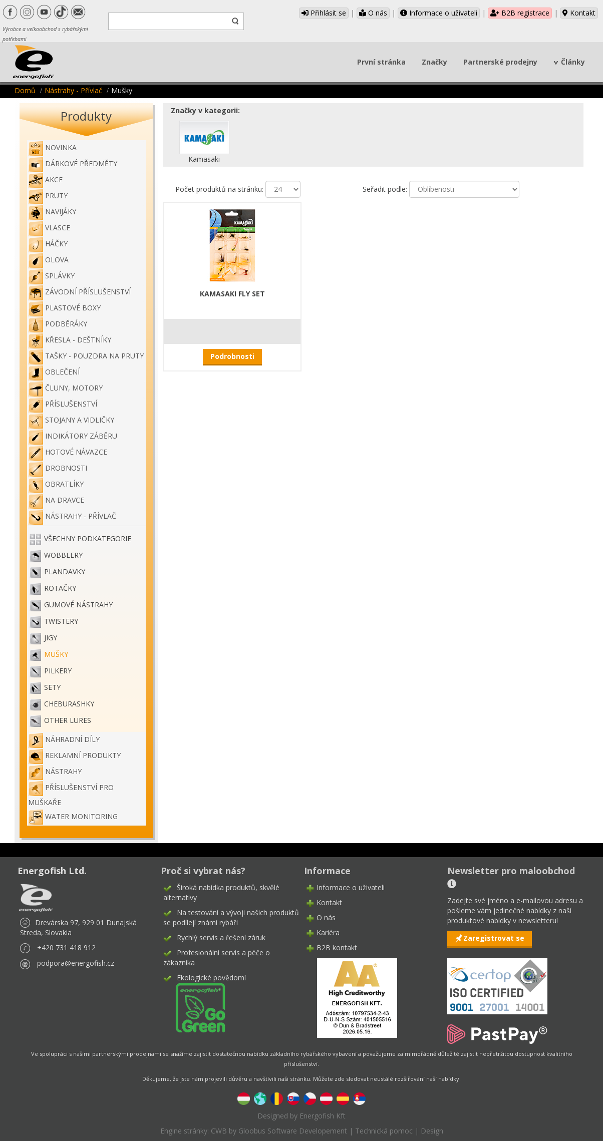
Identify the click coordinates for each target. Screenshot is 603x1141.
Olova (48, 259)
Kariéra (328, 932)
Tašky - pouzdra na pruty (86, 355)
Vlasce (49, 227)
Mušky (56, 654)
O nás (373, 13)
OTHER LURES (67, 720)
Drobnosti (57, 468)
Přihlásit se (324, 13)
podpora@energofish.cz (75, 963)
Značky (434, 62)
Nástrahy (55, 771)
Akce (45, 179)
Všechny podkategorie (87, 538)
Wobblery (63, 555)
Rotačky (60, 588)
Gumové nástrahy (78, 604)
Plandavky (64, 571)
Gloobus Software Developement (292, 1130)
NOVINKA (52, 147)
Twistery (61, 621)
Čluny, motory (65, 388)
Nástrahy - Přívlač (73, 90)
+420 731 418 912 (66, 947)
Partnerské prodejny (500, 62)
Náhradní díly (64, 739)
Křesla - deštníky (69, 339)
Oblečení (54, 371)
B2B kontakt (337, 947)
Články (573, 62)
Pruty (48, 195)
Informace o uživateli (438, 13)
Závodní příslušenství (79, 291)
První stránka (381, 62)
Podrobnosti (232, 356)
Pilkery (58, 670)
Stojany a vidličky (71, 420)
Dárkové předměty (72, 163)
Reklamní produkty (74, 755)
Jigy (50, 637)
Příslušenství (62, 404)
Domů (25, 90)
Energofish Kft (322, 1115)
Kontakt (578, 13)
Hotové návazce (67, 452)
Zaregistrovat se (493, 938)
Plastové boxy (64, 307)
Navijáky (52, 211)
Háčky (48, 243)
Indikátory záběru (72, 436)
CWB (219, 1130)
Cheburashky (69, 703)
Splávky (51, 275)
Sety (52, 687)
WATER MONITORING (73, 816)
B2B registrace (519, 13)
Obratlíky (56, 484)
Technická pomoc (384, 1130)
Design (432, 1130)
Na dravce (56, 500)
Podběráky (57, 323)
